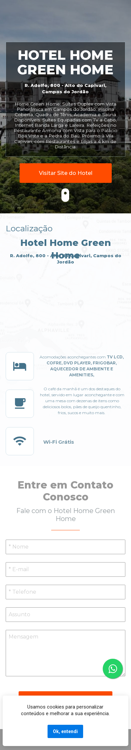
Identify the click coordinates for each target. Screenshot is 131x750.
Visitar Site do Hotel (65, 173)
